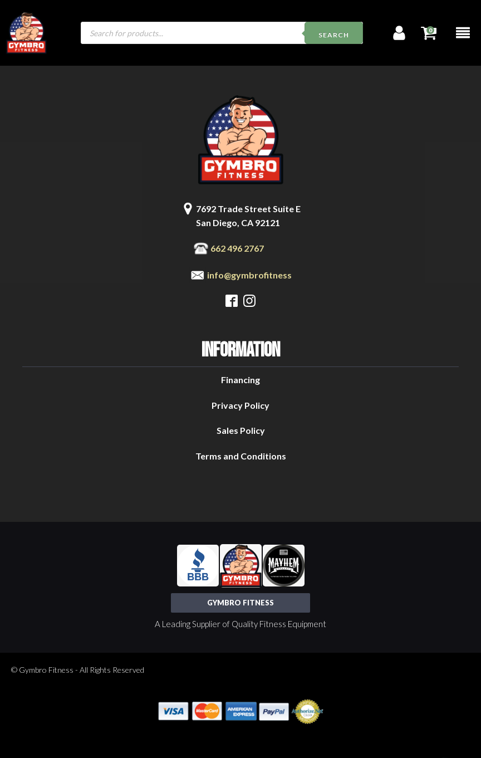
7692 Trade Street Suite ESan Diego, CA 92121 (248, 215)
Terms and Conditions (240, 456)
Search (333, 35)
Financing (240, 379)
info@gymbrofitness (249, 275)
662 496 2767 (237, 248)
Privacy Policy (240, 405)
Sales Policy (241, 430)
